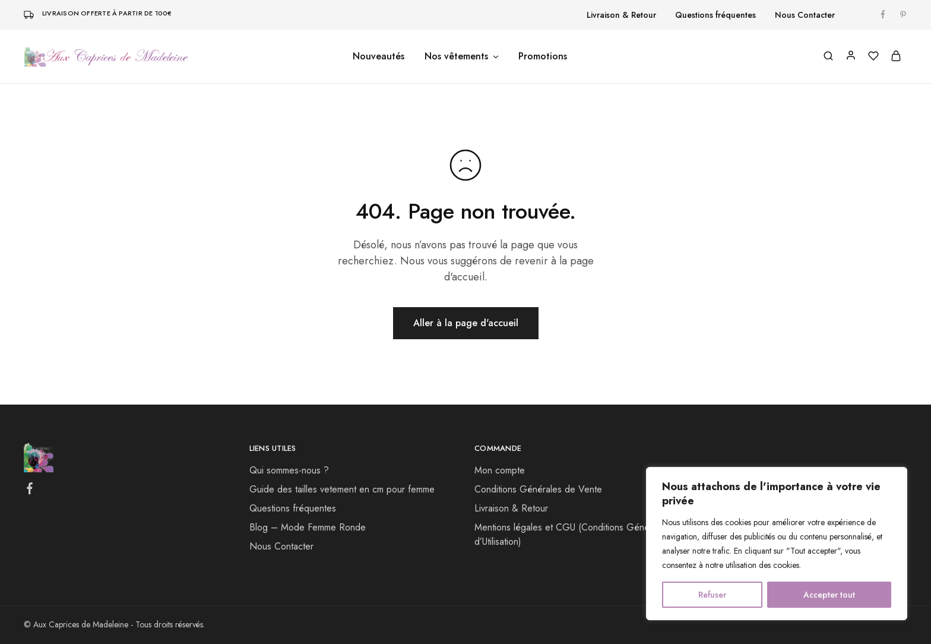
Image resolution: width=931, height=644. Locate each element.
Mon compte (499, 470)
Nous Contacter (805, 15)
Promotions (542, 56)
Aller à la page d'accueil (465, 323)
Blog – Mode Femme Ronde (307, 527)
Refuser (712, 595)
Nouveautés (378, 56)
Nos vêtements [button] (462, 56)
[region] (776, 543)
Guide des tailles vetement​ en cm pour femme (342, 489)
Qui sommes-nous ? (289, 470)
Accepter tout (829, 595)
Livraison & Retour (621, 15)
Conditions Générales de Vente (538, 489)
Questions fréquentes (715, 15)
